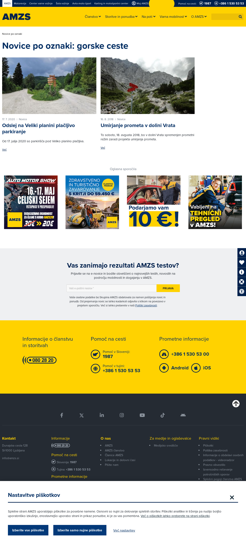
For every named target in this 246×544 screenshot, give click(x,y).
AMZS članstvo (114, 450)
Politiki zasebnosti (146, 305)
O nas (106, 438)
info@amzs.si (10, 458)
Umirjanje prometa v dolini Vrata (138, 125)
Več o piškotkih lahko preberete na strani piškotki (175, 516)
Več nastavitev (125, 530)
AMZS (109, 445)
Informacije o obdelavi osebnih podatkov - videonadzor (223, 457)
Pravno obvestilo (214, 465)
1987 (73, 462)
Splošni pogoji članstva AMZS (222, 479)
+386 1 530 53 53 (78, 469)
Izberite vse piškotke (29, 530)
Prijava (168, 288)
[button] (240, 17)
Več (4, 150)
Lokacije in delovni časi (120, 460)
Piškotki (208, 445)
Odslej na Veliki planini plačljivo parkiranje (38, 128)
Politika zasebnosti (215, 450)
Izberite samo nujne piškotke (80, 530)
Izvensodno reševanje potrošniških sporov (218, 471)
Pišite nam (111, 465)
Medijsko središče (166, 445)
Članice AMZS (114, 455)
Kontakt (9, 438)
